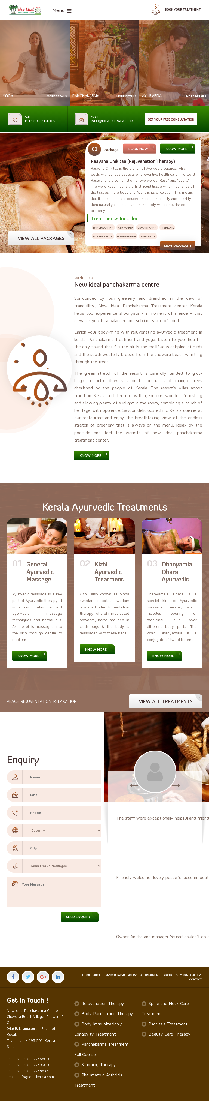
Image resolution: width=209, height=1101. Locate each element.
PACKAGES (170, 975)
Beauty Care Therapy (169, 1033)
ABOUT (98, 975)
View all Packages (41, 238)
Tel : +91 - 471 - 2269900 (28, 1065)
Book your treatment (175, 11)
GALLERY (195, 975)
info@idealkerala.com (112, 119)
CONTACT (195, 979)
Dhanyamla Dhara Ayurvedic (177, 572)
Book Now (138, 148)
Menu (58, 10)
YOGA (184, 975)
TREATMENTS (153, 975)
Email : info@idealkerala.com (30, 1077)
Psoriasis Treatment (168, 1023)
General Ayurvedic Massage (40, 572)
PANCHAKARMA (115, 975)
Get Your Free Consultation (171, 119)
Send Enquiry (78, 916)
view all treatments (166, 701)
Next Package (177, 245)
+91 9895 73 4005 (39, 119)
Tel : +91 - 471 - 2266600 (28, 1059)
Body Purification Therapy (107, 1013)
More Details (57, 96)
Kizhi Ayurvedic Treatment (109, 572)
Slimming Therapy (98, 1064)
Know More (176, 148)
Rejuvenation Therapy (102, 1003)
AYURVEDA (135, 975)
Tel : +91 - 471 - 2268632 (27, 1071)
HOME (86, 975)
